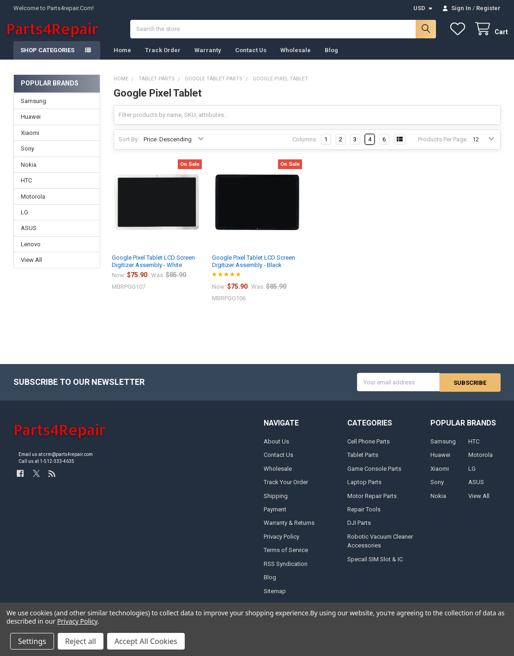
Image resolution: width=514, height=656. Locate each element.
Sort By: (129, 147)
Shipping (276, 503)
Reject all (80, 641)
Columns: (304, 147)
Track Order (163, 58)
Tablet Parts (362, 462)
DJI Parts (359, 530)
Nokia (28, 172)
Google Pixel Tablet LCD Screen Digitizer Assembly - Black (253, 269)
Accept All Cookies (146, 641)
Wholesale (295, 58)
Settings (32, 641)
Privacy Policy (281, 544)
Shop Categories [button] (47, 58)
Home (122, 58)
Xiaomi (30, 140)
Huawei (31, 124)
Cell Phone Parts (368, 448)
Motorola (33, 203)
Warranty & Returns (289, 530)
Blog (331, 58)
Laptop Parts (364, 489)
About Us (276, 448)
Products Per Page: (443, 147)
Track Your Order (286, 489)
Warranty (207, 58)
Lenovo (31, 252)
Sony (27, 156)
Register (488, 8)
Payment (275, 517)
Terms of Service (286, 557)
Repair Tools (364, 517)
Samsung (33, 108)
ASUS (28, 235)
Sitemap (275, 598)
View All (31, 267)
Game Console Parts (374, 476)
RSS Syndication (286, 571)
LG (24, 220)
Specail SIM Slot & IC (375, 567)
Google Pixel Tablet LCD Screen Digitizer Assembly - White (153, 269)
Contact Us (250, 58)
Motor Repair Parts (372, 503)
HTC (26, 188)
